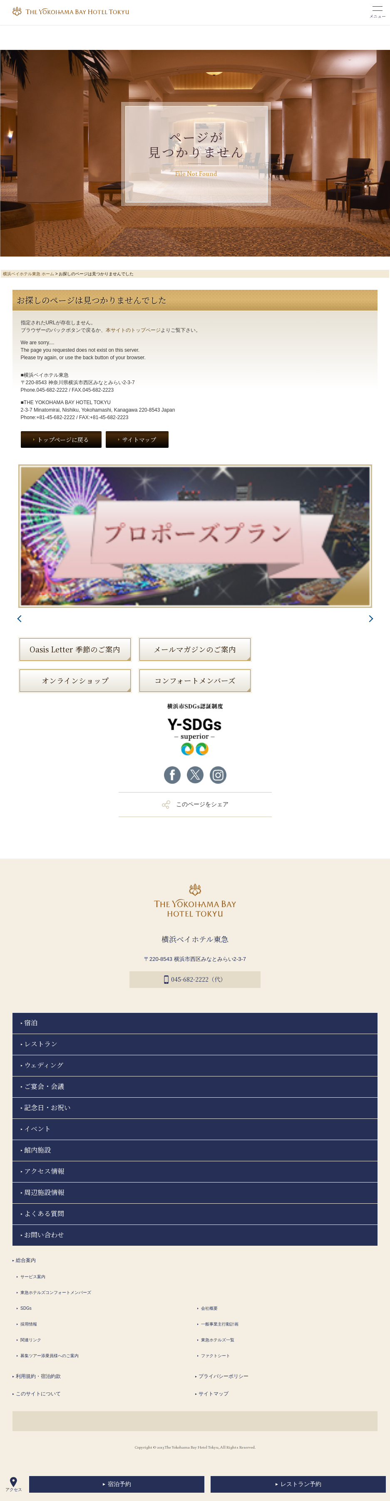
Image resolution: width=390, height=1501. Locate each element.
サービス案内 (32, 1276)
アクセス (13, 1484)
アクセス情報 (44, 1171)
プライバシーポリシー (223, 1376)
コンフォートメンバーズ (195, 680)
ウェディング (43, 1065)
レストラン (40, 1044)
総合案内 (26, 1260)
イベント (37, 1128)
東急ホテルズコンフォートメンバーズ (55, 1292)
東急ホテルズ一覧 (217, 1340)
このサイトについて (38, 1394)
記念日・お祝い (47, 1107)
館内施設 (37, 1150)
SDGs (26, 1308)
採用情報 (28, 1324)
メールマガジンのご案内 (195, 649)
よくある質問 (44, 1213)
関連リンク (30, 1340)
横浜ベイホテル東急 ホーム (28, 274)
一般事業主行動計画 (219, 1324)
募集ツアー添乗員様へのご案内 (49, 1355)
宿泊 (30, 1022)
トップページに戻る (63, 439)
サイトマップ (139, 439)
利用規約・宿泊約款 (38, 1376)
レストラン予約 (301, 1484)
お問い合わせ (44, 1234)
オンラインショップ (75, 680)
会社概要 (209, 1308)
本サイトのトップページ (133, 330)
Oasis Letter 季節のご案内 (75, 649)
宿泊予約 (119, 1484)
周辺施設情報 (44, 1192)
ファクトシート (215, 1355)
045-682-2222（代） (195, 979)
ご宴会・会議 (44, 1086)
